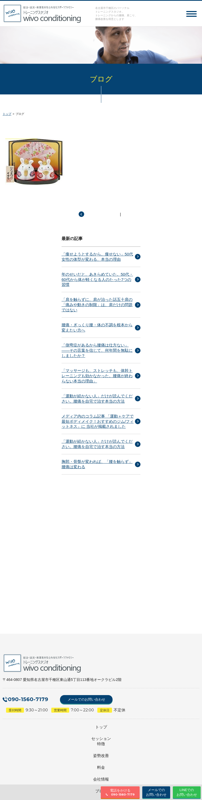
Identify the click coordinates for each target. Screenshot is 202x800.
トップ (7, 113)
